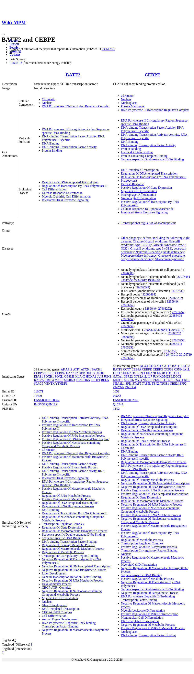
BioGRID (15, 62)
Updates (14, 54)
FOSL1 (177, 373)
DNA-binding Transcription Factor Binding (69, 541)
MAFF (59, 380)
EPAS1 (38, 376)
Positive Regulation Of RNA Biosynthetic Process (73, 435)
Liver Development (54, 573)
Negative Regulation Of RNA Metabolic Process (72, 580)
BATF (176, 366)
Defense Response (132, 184)
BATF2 (73, 74)
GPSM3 (69, 376)
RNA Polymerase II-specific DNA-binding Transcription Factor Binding (69, 624)
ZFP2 (183, 383)
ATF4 (76, 369)
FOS (169, 373)
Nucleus (47, 102)
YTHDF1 (61, 383)
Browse (14, 44)
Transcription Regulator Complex (63, 524)
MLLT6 (129, 380)
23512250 (127, 280)
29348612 (140, 280)
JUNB (107, 376)
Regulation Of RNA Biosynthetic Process (68, 506)
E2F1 (141, 373)
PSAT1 (178, 380)
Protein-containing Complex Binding (144, 155)
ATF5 (167, 366)
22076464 (183, 276)
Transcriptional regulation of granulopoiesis (148, 223)
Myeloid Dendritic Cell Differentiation (66, 196)
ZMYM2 (118, 387)
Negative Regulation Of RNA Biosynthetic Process (74, 570)
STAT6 (136, 383)
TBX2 (156, 383)
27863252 (175, 298)
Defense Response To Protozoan (62, 193)
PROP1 (95, 380)
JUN (100, 376)
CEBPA (39, 373)
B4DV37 (39, 404)
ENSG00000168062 (47, 400)
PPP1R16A (83, 380)
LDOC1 (176, 376)
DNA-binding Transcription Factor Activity (69, 147)
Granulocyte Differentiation (138, 198)
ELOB (161, 373)
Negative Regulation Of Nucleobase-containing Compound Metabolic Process (72, 592)
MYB (138, 380)
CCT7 (127, 369)
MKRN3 (69, 380)
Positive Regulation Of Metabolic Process (68, 499)
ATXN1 (86, 369)
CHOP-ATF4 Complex (56, 587)
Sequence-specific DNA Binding (62, 538)
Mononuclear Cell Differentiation (142, 617)
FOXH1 (49, 376)
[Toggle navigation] (3, 34)
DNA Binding (50, 143)
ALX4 (144, 366)
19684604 (154, 280)
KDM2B (164, 376)
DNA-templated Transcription (140, 170)
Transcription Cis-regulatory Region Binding (70, 555)
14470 (38, 395)
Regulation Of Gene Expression (62, 527)
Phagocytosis (129, 180)
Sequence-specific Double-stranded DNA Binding (152, 159)
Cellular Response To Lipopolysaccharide (147, 208)
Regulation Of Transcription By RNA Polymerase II (74, 185)
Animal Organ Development (60, 619)
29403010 (177, 329)
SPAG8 (38, 383)
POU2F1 (168, 380)
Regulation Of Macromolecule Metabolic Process (73, 548)
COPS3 (168, 369)
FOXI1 (59, 376)
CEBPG (60, 373)
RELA (105, 380)
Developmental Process (57, 584)
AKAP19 (67, 369)
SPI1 (128, 383)
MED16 (118, 380)
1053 (116, 391)
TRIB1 (164, 383)
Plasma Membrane (132, 106)
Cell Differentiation (54, 189)
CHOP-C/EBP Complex (57, 612)
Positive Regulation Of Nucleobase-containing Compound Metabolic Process (71, 444)
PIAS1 (157, 380)
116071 (38, 391)
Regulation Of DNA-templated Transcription (70, 182)
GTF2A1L (140, 376)
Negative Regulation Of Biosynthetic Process (149, 592)
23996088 (127, 273)
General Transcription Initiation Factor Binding (71, 577)
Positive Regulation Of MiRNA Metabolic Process (153, 628)
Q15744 (118, 404)
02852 (117, 395)
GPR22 (128, 376)
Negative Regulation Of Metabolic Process (148, 624)
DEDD (100, 373)
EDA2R (151, 373)
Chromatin (48, 99)
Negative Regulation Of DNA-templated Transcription (76, 566)
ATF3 (151, 366)
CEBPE (152, 74)
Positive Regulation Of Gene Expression (146, 187)
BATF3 (117, 369)
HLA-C (80, 376)
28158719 (185, 354)
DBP (82, 373)
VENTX (49, 383)
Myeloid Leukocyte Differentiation (143, 610)
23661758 (108, 49)
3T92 (116, 408)
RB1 (187, 380)
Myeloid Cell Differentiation (139, 191)
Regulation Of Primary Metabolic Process (68, 545)
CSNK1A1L (182, 369)
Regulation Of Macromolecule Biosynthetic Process (74, 531)
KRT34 (49, 380)
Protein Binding (52, 150)
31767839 (177, 291)
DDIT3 (90, 373)
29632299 (142, 287)
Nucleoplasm (129, 102)
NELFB (148, 380)
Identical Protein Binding (137, 152)
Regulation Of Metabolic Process (63, 552)
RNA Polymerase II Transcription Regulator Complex (76, 106)
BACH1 (97, 369)
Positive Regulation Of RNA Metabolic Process (72, 432)
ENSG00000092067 (126, 400)
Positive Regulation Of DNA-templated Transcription (75, 439)
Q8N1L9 (51, 404)
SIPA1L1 (119, 383)
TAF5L (146, 383)
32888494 (149, 294)
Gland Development (54, 605)
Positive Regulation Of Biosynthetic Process (70, 467)
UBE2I (174, 383)
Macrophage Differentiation (138, 194)
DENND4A (130, 373)
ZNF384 (130, 387)
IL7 (149, 376)
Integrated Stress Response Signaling (65, 200)
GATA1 (118, 376)
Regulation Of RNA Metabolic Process (66, 495)
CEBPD (147, 369)
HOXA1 (91, 376)
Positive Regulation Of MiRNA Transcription (149, 614)
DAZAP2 (72, 373)
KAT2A (39, 380)
